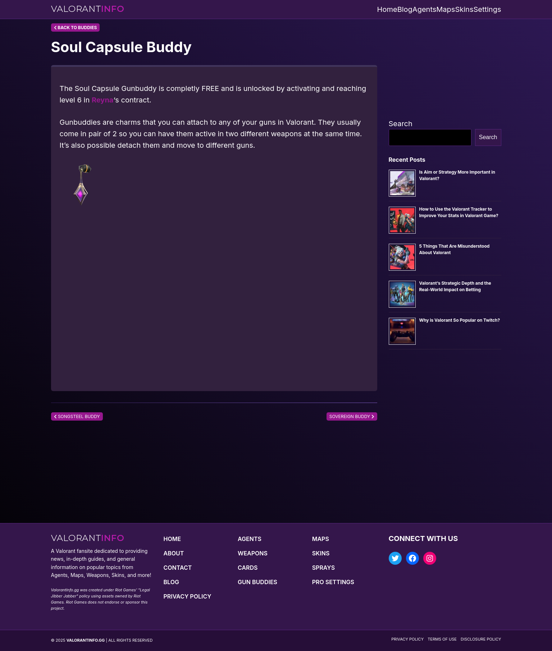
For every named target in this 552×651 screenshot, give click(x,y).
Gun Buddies (257, 582)
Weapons (253, 553)
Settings (487, 9)
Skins (464, 9)
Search (400, 123)
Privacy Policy (187, 596)
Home (387, 9)
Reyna (103, 100)
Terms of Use (442, 639)
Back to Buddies (75, 27)
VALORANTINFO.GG (86, 640)
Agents (424, 9)
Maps (445, 9)
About (174, 553)
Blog (404, 9)
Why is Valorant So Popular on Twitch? (459, 320)
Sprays (323, 567)
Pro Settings (333, 582)
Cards (247, 567)
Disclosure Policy (481, 639)
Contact (178, 567)
